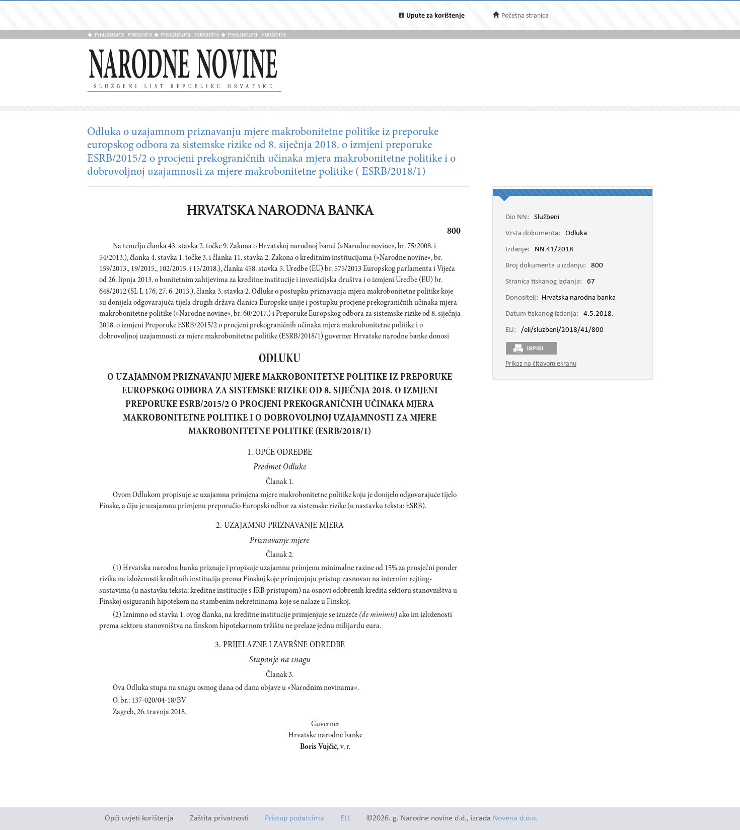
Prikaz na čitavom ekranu (540, 364)
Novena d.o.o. (515, 818)
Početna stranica (525, 16)
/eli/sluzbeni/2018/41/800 (562, 330)
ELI (345, 818)
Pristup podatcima (294, 818)
